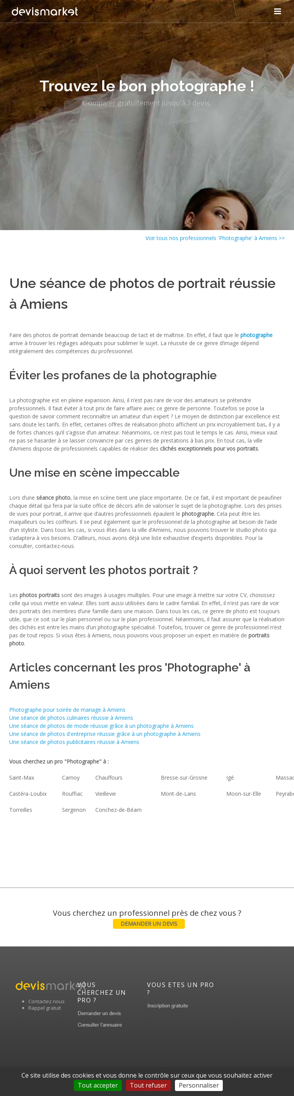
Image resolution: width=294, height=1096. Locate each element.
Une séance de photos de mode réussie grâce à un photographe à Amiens (101, 725)
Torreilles (20, 809)
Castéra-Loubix (28, 793)
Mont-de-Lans (178, 793)
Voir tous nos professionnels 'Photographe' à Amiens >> (215, 238)
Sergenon (74, 809)
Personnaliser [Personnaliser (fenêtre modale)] (199, 1085)
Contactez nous (46, 1001)
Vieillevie (105, 793)
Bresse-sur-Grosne (184, 777)
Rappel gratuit (44, 1007)
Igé (230, 777)
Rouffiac (72, 793)
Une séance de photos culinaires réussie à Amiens (71, 717)
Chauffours (108, 777)
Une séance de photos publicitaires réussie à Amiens (74, 741)
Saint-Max (21, 777)
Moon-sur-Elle (243, 793)
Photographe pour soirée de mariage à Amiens (67, 709)
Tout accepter (98, 1085)
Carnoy (71, 777)
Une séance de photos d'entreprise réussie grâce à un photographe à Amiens (105, 733)
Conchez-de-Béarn (118, 809)
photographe (256, 335)
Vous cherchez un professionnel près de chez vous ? (147, 918)
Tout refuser (148, 1085)
